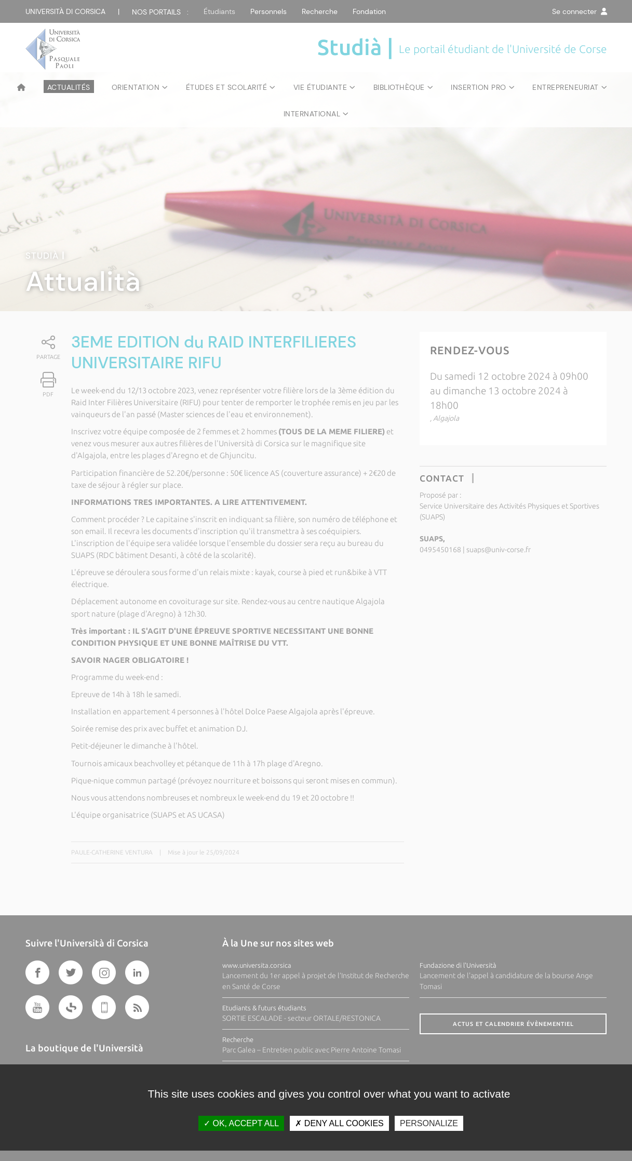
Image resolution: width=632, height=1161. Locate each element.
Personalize (429, 1123)
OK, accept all (241, 1123)
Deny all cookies (339, 1123)
